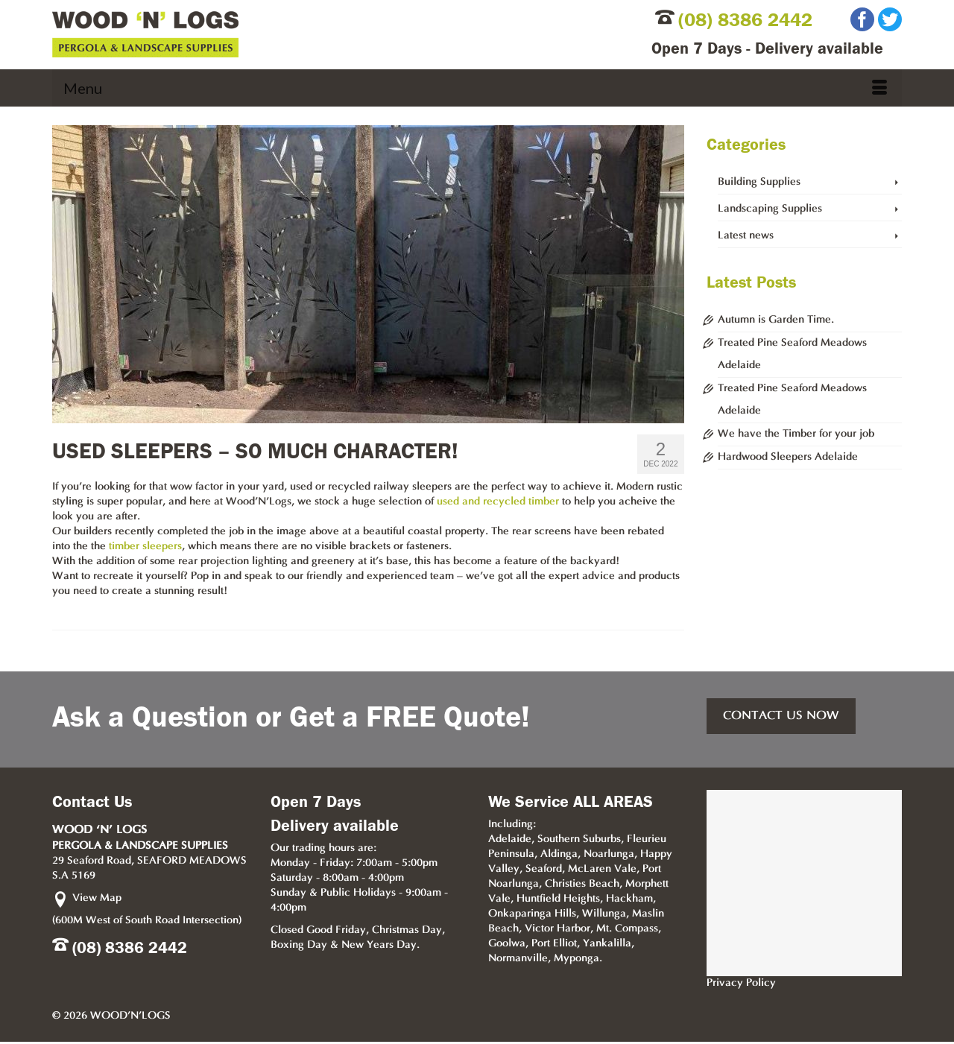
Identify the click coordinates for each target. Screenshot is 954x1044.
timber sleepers (145, 546)
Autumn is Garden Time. (776, 320)
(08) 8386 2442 (745, 20)
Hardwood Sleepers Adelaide (788, 457)
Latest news (746, 235)
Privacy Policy (741, 983)
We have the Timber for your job (796, 434)
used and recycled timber (498, 501)
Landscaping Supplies (770, 209)
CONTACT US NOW (781, 716)
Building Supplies (759, 182)
